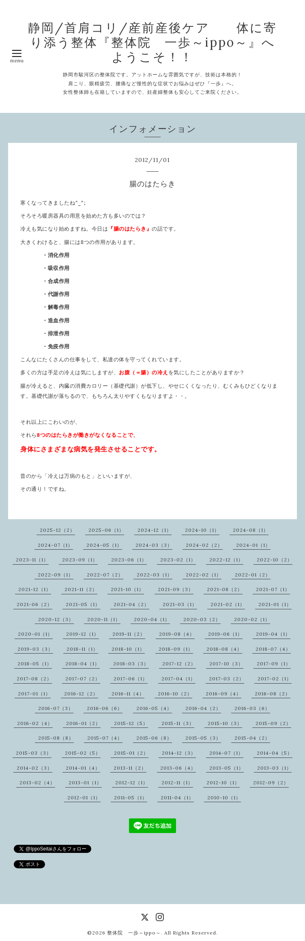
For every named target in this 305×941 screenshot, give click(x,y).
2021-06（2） (34, 604)
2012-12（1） (131, 782)
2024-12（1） (154, 530)
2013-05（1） (226, 768)
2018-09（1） (176, 649)
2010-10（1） (224, 797)
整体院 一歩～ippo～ (134, 933)
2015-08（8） (56, 738)
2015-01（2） (131, 753)
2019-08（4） (177, 634)
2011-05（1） (130, 797)
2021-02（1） (227, 604)
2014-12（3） (179, 753)
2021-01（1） (275, 604)
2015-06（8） (154, 738)
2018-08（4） (224, 649)
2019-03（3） (35, 649)
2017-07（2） (82, 679)
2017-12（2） (179, 663)
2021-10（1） (127, 589)
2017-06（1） (131, 679)
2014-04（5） (274, 753)
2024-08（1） (250, 530)
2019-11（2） (128, 634)
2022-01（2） (253, 575)
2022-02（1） (203, 575)
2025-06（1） (106, 530)
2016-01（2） (83, 723)
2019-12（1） (82, 634)
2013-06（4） (178, 768)
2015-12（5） (131, 723)
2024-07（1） (55, 545)
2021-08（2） (225, 589)
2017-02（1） (275, 679)
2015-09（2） (273, 723)
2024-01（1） (253, 545)
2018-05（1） (34, 663)
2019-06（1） (225, 634)
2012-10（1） (223, 782)
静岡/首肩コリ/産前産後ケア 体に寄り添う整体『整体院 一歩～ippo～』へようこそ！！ (152, 42)
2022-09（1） (55, 575)
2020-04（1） (152, 619)
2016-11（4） (128, 694)
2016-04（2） (203, 708)
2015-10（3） (225, 723)
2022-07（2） (105, 575)
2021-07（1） (273, 589)
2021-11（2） (80, 589)
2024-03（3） (153, 545)
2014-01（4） (83, 768)
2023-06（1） (129, 560)
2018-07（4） (273, 649)
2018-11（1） (82, 649)
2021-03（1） (180, 604)
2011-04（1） (177, 797)
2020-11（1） (103, 619)
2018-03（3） (131, 663)
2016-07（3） (55, 708)
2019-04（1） (273, 634)
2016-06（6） (104, 708)
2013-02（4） (37, 782)
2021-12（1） (34, 589)
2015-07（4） (104, 738)
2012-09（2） (271, 782)
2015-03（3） (34, 753)
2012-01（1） (84, 797)
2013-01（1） (85, 782)
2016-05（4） (154, 708)
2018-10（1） (128, 649)
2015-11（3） (177, 723)
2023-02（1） (178, 560)
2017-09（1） (274, 663)
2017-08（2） (34, 679)
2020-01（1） (35, 634)
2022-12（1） (226, 560)
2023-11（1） (32, 560)
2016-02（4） (35, 723)
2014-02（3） (34, 768)
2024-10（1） (202, 530)
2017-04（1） (178, 679)
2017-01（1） (34, 694)
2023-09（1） (80, 560)
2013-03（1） (274, 768)
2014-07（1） (226, 753)
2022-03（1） (154, 575)
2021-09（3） (175, 589)
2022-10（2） (274, 560)
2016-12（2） (81, 694)
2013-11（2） (130, 768)
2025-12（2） (57, 530)
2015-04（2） (252, 738)
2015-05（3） (203, 738)
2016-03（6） (252, 708)
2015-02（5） (83, 753)
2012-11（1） (177, 782)
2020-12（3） (56, 619)
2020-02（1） (252, 619)
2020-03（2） (202, 619)
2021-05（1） (83, 604)
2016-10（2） (175, 694)
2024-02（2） (204, 545)
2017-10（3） (226, 663)
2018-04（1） (82, 663)
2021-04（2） (131, 604)
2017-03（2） (226, 679)
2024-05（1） (104, 545)
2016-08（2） (272, 694)
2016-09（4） (223, 694)
